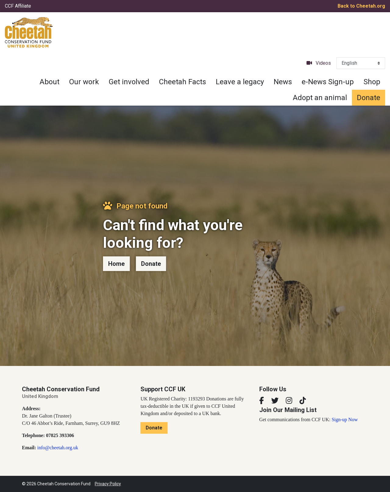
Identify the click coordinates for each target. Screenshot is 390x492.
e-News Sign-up (328, 82)
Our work (84, 82)
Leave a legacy (240, 82)
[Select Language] (360, 63)
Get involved (129, 82)
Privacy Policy (108, 483)
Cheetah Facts (182, 82)
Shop (371, 82)
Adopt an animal (320, 97)
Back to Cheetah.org (361, 6)
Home (116, 263)
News (283, 82)
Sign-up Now (345, 419)
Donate (368, 97)
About (49, 82)
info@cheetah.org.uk (57, 447)
